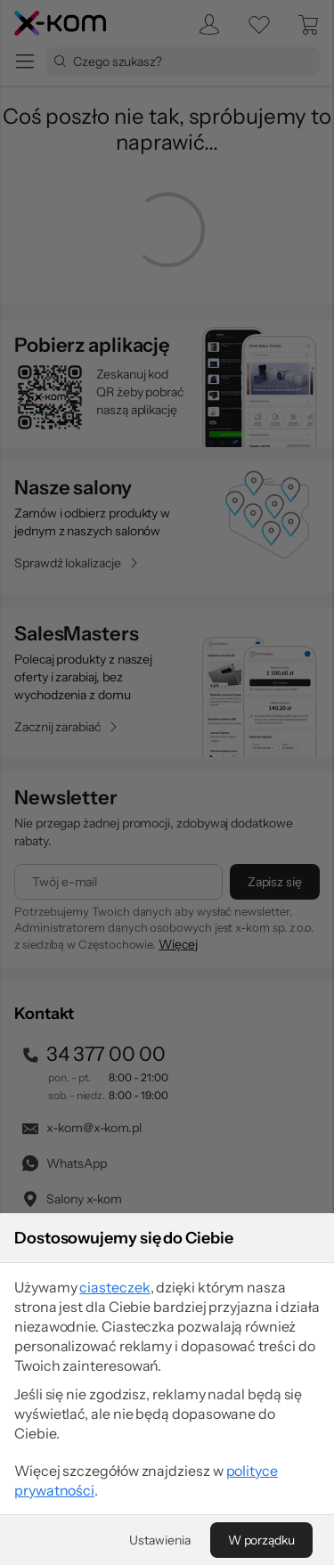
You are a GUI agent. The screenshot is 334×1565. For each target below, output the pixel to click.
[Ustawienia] (159, 1540)
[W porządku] (261, 1540)
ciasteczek (114, 1287)
